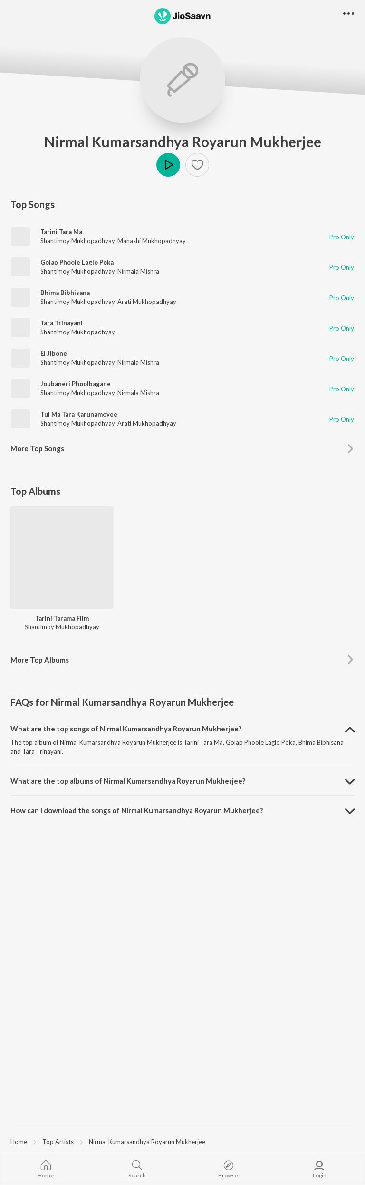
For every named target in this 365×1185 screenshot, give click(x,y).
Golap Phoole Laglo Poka (77, 262)
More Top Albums (39, 659)
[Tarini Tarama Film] (62, 557)
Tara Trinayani (61, 323)
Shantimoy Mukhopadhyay (77, 241)
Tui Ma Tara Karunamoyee (78, 414)
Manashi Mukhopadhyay (151, 241)
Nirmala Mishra (138, 271)
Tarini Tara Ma (61, 232)
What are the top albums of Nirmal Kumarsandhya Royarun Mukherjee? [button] (127, 781)
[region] (182, 1141)
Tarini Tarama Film (62, 618)
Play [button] (168, 165)
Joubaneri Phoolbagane (75, 384)
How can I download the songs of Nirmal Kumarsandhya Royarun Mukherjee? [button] (136, 810)
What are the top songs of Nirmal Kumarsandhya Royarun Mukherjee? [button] (125, 728)
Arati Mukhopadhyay (146, 301)
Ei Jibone (53, 353)
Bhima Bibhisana (65, 292)
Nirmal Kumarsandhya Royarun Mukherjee (182, 141)
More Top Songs (37, 448)
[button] (197, 165)
